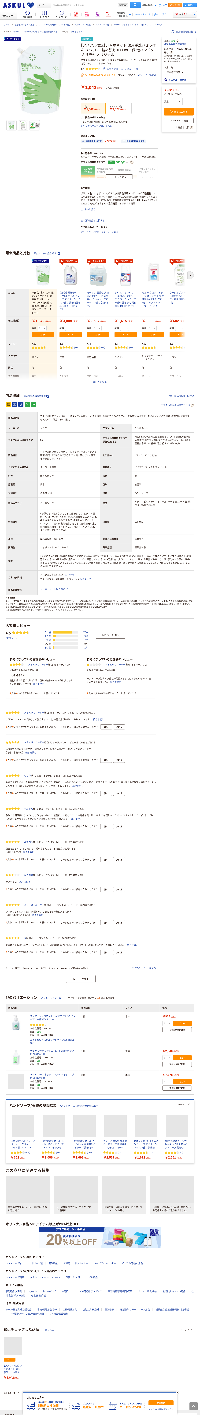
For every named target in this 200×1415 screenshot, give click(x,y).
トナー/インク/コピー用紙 (55, 1291)
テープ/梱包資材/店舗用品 (18, 1309)
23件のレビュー (12, 638)
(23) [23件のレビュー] (48, 347)
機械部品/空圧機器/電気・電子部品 (172, 1309)
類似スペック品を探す (47, 253)
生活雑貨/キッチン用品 (24, 25)
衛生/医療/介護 (38, 1295)
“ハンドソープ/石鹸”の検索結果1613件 (79, 1106)
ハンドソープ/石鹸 (83, 25)
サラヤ (16, 32)
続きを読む (38, 684)
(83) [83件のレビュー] (181, 1152)
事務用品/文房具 (14, 1291)
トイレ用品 (92, 1277)
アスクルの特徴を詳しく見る (161, 1409)
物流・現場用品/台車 (47, 1309)
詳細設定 (123, 5)
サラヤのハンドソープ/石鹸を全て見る (40, 32)
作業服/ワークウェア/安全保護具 (27, 1313)
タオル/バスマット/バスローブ (45, 1277)
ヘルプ (164, 5)
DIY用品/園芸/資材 (59, 1313)
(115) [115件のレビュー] (151, 1152)
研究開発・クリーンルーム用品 (135, 1309)
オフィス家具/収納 (147, 1291)
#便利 (96, 232)
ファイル (32, 1291)
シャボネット (76, 32)
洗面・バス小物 (73, 1277)
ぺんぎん (28, 808)
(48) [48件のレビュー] (131, 347)
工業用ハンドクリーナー (75, 1263)
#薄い (115, 232)
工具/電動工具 (70, 1309)
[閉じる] (177, 1392)
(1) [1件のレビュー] (46, 1024)
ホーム (7, 25)
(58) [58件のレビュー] (186, 347)
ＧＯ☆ (27, 775)
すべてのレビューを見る (143, 968)
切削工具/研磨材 (91, 1309)
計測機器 (109, 1309)
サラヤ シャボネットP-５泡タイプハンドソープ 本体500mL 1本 (53, 1018)
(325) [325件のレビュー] (27, 1152)
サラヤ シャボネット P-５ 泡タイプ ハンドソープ (138, 25)
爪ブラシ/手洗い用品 (132, 1263)
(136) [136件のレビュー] (89, 1152)
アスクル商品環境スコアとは (177, 405)
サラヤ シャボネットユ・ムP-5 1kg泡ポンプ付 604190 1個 (52, 1052)
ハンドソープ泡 (102, 25)
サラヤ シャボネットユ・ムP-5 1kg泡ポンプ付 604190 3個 (52, 1076)
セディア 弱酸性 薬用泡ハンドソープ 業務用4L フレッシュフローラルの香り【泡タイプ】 (98, 299)
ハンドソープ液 (35, 1263)
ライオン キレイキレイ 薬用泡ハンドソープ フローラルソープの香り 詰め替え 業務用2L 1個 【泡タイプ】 (125, 299)
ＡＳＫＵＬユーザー (38, 664)
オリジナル (12, 39)
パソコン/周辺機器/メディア (88, 1291)
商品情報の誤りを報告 (36, 396)
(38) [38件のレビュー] (103, 347)
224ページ (70, 574)
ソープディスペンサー (105, 1263)
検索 (135, 5)
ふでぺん (28, 842)
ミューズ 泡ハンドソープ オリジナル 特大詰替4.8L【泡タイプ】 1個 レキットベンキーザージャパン (153, 299)
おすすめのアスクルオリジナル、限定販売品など (52, 1041)
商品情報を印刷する (183, 31)
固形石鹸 (53, 1263)
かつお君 (28, 875)
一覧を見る (48, 1330)
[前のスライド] (6, 1131)
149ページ (85, 579)
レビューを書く (130, 69)
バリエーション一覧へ (52, 998)
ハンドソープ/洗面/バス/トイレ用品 (54, 25)
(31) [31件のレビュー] (76, 347)
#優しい (106, 232)
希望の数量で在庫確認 (175, 44)
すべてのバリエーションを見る (96, 125)
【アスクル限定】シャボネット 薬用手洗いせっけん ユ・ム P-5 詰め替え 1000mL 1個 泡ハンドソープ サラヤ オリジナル (13, 1369)
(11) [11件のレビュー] (158, 347)
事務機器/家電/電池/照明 (120, 1291)
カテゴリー (8, 15)
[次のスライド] (193, 1131)
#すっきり (86, 232)
